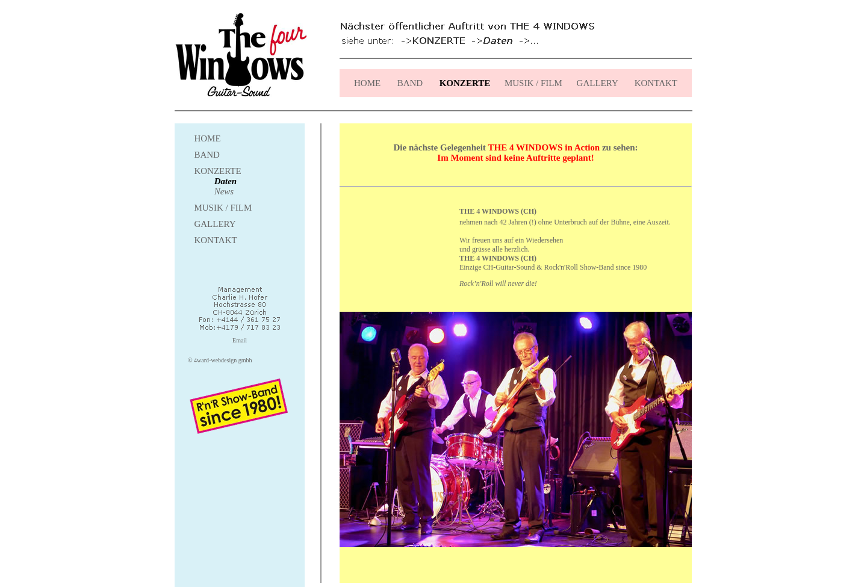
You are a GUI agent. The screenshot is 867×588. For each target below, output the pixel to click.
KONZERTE (217, 171)
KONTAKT (654, 83)
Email (239, 340)
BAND (410, 83)
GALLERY (596, 83)
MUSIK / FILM (533, 83)
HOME (367, 83)
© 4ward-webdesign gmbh (220, 360)
